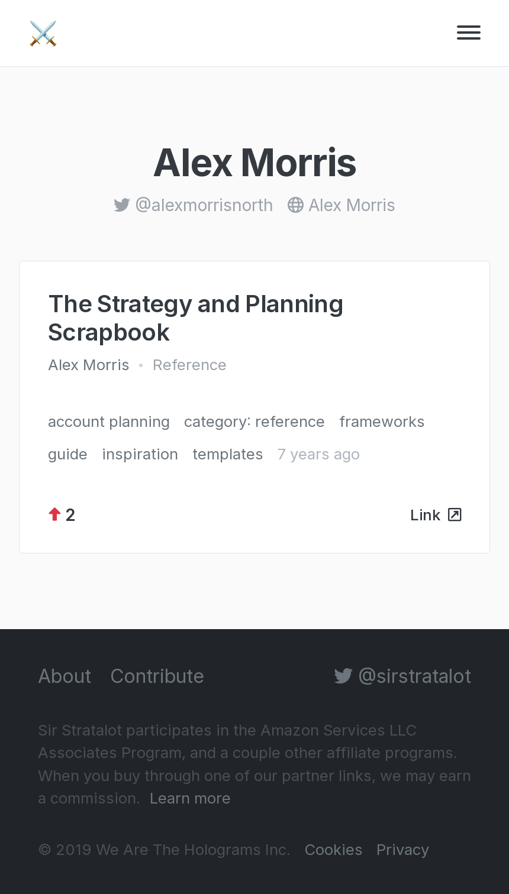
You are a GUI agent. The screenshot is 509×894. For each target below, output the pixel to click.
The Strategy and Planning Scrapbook (195, 317)
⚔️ (43, 32)
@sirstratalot (402, 676)
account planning (109, 421)
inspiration (140, 454)
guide (68, 454)
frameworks (382, 421)
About (64, 676)
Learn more (190, 798)
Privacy (402, 849)
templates (227, 454)
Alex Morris (89, 364)
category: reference (254, 421)
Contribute (157, 676)
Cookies (333, 849)
